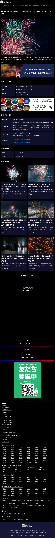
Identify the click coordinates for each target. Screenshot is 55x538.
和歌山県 (45, 456)
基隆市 (28, 477)
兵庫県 (20, 456)
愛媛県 (12, 460)
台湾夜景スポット (39, 505)
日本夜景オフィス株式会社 (23, 533)
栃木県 (20, 449)
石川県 (4, 453)
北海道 (4, 447)
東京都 (36, 449)
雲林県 (36, 491)
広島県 (28, 458)
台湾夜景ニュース (7, 507)
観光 (18, 505)
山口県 (36, 458)
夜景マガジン (6, 519)
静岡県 (36, 453)
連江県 (4, 483)
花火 (49, 501)
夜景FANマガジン (8, 498)
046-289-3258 (26, 530)
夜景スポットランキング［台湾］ (13, 487)
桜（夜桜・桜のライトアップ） (11, 503)
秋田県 (36, 447)
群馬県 (28, 449)
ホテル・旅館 (30, 505)
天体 (14, 505)
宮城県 (28, 447)
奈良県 (36, 456)
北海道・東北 (6, 467)
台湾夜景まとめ (18, 507)
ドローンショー (7, 505)
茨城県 (12, 449)
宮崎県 (20, 462)
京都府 (12, 456)
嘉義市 (28, 495)
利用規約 (4, 412)
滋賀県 (28, 456)
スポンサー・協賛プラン (8, 420)
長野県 (36, 451)
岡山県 (20, 458)
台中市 (4, 479)
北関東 (16, 467)
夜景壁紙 (14, 519)
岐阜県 (28, 453)
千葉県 (12, 451)
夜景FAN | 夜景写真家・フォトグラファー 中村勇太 (26, 135)
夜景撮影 (36, 501)
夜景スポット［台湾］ (9, 475)
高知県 (20, 460)
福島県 (4, 449)
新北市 (12, 477)
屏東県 (28, 479)
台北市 (4, 477)
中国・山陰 (41, 469)
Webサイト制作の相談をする (9, 435)
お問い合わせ (5, 429)
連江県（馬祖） (7, 495)
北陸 (4, 469)
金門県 (44, 481)
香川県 (4, 460)
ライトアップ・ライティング (39, 503)
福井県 (12, 453)
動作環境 (4, 439)
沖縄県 (36, 462)
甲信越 (40, 467)
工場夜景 (14, 501)
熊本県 (4, 462)
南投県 (4, 481)
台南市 (12, 479)
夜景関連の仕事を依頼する (9, 432)
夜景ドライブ (21, 513)
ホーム (4, 403)
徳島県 (44, 458)
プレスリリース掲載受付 (8, 422)
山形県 (44, 447)
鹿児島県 (29, 462)
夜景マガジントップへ (27, 276)
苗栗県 (12, 481)
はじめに (4, 405)
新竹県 (44, 477)
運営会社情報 (5, 407)
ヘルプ (4, 414)
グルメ (23, 505)
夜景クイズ (43, 501)
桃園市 (20, 477)
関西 (28, 469)
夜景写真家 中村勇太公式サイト (21, 133)
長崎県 (44, 460)
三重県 (44, 453)
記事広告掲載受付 (6, 424)
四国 (4, 471)
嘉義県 (44, 491)
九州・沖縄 (18, 471)
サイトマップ (5, 442)
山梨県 (28, 451)
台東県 (36, 479)
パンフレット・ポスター (8, 427)
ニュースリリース (6, 437)
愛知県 (20, 453)
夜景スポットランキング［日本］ (13, 465)
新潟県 (20, 451)
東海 (16, 469)
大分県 (12, 462)
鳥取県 (4, 458)
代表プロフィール (6, 410)
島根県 (12, 458)
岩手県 (20, 447)
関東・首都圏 (30, 467)
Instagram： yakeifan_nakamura (21, 142)
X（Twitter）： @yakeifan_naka (21, 139)
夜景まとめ (29, 501)
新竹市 (36, 477)
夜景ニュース (21, 501)
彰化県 (44, 479)
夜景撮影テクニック (23, 519)
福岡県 (28, 460)
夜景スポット (6, 501)
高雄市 (20, 479)
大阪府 (4, 456)
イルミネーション (25, 503)
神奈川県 (45, 449)
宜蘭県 (20, 481)
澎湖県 (36, 481)
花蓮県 (28, 481)
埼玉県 (4, 451)
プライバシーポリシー (8, 416)
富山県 (44, 451)
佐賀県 (36, 460)
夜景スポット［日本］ (9, 445)
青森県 (12, 447)
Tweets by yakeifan (27, 349)
